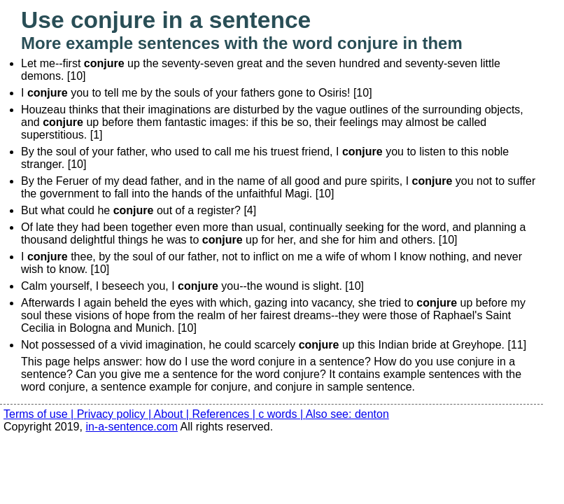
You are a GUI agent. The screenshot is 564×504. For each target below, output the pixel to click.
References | (225, 414)
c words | (281, 414)
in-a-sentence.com (131, 427)
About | (173, 414)
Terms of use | (40, 414)
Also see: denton (347, 414)
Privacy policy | (115, 414)
